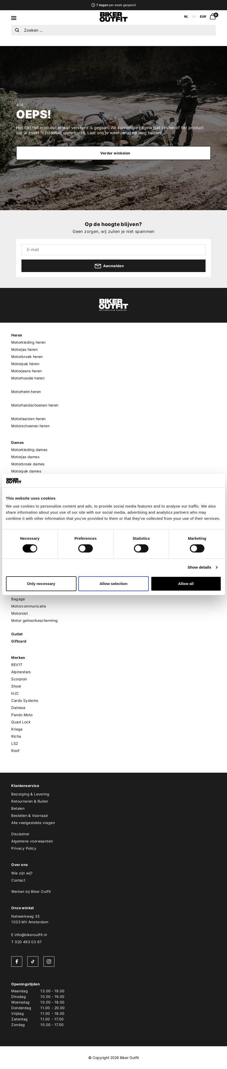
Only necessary (41, 583)
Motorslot (19, 613)
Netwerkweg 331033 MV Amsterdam (29, 919)
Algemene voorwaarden (32, 841)
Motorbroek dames (27, 464)
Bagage (18, 599)
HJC (15, 693)
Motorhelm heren (26, 391)
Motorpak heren (25, 364)
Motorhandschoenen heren (34, 405)
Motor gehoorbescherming (34, 620)
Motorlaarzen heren (28, 419)
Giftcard (18, 641)
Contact (18, 880)
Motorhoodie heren (27, 378)
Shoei (16, 686)
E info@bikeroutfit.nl (29, 934)
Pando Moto (21, 715)
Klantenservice (25, 785)
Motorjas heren (24, 349)
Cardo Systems (24, 700)
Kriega (16, 729)
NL (186, 16)
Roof (15, 750)
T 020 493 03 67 (26, 942)
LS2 (14, 743)
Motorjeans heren (26, 371)
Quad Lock (21, 722)
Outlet (16, 634)
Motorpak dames (26, 471)
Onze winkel (22, 908)
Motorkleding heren (28, 342)
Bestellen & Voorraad (29, 815)
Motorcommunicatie (28, 606)
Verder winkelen (115, 153)
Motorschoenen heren (30, 426)
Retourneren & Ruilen (29, 801)
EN (194, 16)
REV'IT (16, 664)
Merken (18, 657)
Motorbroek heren (27, 356)
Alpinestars (21, 672)
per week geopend (113, 5)
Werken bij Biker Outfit (31, 891)
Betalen (18, 808)
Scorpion (19, 679)
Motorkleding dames (29, 449)
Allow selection (113, 583)
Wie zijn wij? (21, 873)
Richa (16, 736)
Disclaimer (20, 834)
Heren (16, 335)
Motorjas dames (25, 457)
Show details (199, 567)
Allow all (186, 583)
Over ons (19, 864)
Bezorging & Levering (30, 794)
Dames (17, 442)
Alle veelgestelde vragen (33, 822)
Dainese (18, 707)
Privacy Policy (23, 848)
